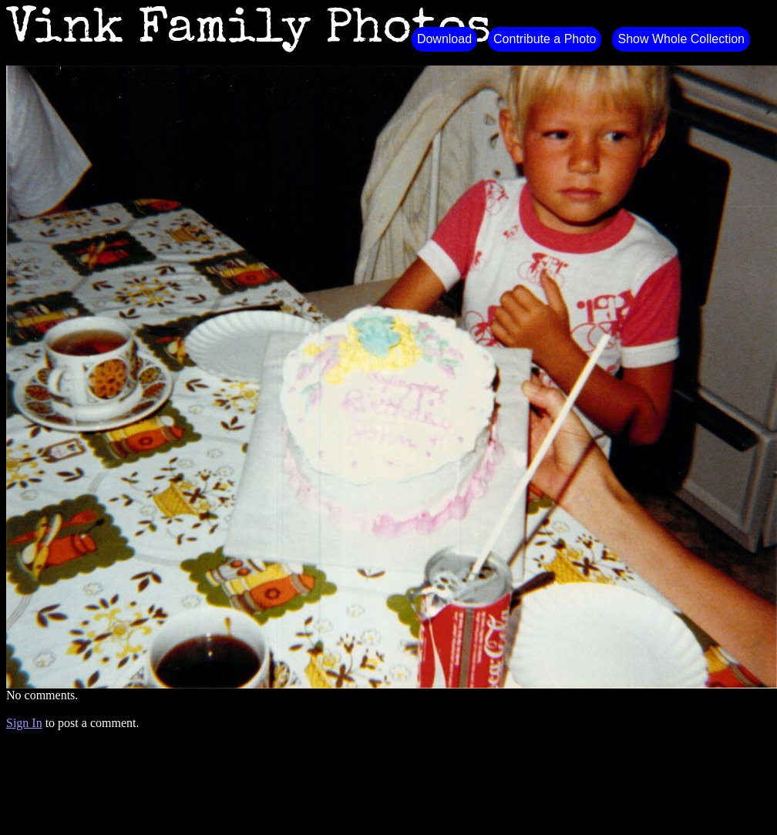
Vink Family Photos (249, 31)
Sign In (24, 722)
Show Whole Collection (681, 38)
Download (444, 38)
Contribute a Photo (544, 38)
